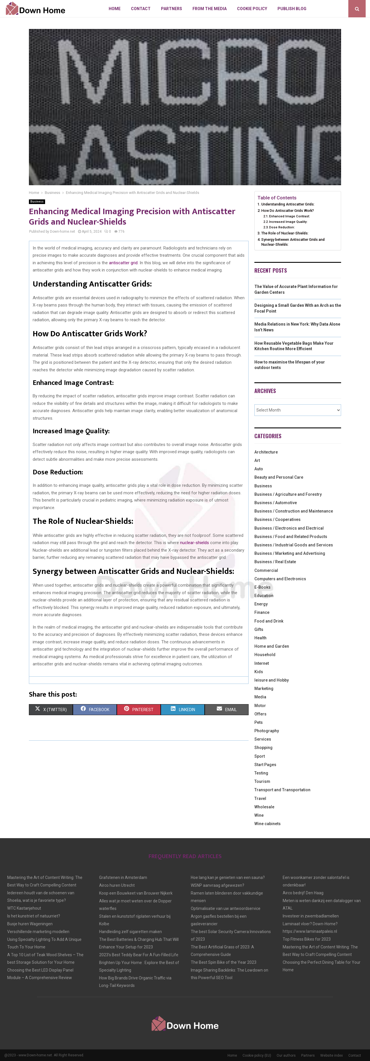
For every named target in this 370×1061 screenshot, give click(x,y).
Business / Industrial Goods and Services (293, 545)
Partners (171, 8)
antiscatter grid (123, 262)
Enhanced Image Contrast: (289, 216)
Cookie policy (252, 8)
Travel (260, 798)
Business (37, 201)
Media (260, 697)
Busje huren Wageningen (30, 924)
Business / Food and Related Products (290, 536)
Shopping (263, 747)
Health (260, 638)
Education (263, 595)
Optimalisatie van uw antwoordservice (225, 908)
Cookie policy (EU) (257, 1055)
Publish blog (292, 8)
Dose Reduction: (282, 227)
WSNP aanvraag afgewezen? (217, 885)
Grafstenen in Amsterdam (123, 877)
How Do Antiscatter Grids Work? (287, 210)
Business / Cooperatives (277, 519)
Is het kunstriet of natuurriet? (33, 916)
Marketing (263, 688)
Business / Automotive (275, 502)
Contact (141, 8)
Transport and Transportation (282, 790)
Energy (261, 604)
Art (257, 460)
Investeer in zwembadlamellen (311, 916)
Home (115, 8)
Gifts (258, 629)
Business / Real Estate (275, 561)
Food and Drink (268, 621)
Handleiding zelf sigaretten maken (130, 931)
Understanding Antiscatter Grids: (287, 204)
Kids (258, 671)
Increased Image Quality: (288, 222)
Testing (261, 773)
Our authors (286, 1055)
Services (262, 739)
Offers (260, 714)
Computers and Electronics (280, 579)
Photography (266, 730)
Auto (258, 469)
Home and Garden (271, 646)
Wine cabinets (267, 823)
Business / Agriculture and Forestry (288, 494)
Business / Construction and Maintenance (293, 511)
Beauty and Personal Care (278, 477)
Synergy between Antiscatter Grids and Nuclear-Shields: (293, 242)
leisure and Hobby (271, 680)
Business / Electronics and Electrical (289, 528)
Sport (259, 756)
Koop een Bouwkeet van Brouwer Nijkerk (136, 893)
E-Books (262, 587)
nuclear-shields (194, 542)
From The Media (210, 8)
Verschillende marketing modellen (38, 931)
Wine (259, 815)
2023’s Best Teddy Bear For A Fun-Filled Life (138, 954)
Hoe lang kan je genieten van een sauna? (228, 877)
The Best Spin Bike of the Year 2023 (223, 962)
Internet (261, 663)
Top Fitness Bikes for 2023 (307, 939)
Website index (331, 1055)
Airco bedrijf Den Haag (303, 893)
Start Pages (265, 764)
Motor (260, 705)
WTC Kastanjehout (24, 908)
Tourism (262, 781)
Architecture (266, 452)
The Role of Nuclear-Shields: (284, 233)
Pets (258, 722)
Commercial (266, 570)
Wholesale (264, 807)
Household (264, 654)
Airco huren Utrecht (117, 885)
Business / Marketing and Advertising (289, 553)
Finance (261, 612)
